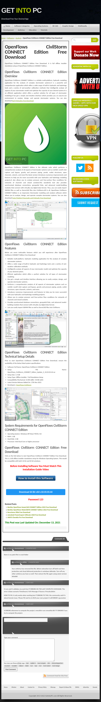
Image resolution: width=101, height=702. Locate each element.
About (22, 687)
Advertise (86, 687)
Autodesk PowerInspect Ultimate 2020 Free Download (27, 515)
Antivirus (21, 30)
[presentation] (22, 627)
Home (8, 26)
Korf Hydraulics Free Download (23, 101)
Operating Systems (41, 26)
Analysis (18, 38)
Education (32, 30)
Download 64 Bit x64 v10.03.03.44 (35, 492)
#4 (5, 604)
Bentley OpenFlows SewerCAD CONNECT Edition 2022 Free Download (32, 507)
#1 (5, 548)
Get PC (21, 10)
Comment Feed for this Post (57, 676)
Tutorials (44, 30)
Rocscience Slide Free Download (19, 512)
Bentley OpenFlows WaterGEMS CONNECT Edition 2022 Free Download (33, 510)
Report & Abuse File (65, 687)
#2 (13, 562)
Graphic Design (68, 26)
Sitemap (52, 687)
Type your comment (11, 637)
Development (8, 30)
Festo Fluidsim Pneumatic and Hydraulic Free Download (31, 198)
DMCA (77, 687)
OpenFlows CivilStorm (23, 385)
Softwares (10, 38)
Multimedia (82, 26)
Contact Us (31, 687)
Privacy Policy (42, 687)
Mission (13, 687)
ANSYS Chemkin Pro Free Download (20, 517)
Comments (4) (60, 539)
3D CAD (55, 26)
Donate (95, 687)
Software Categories (22, 26)
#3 (5, 582)
